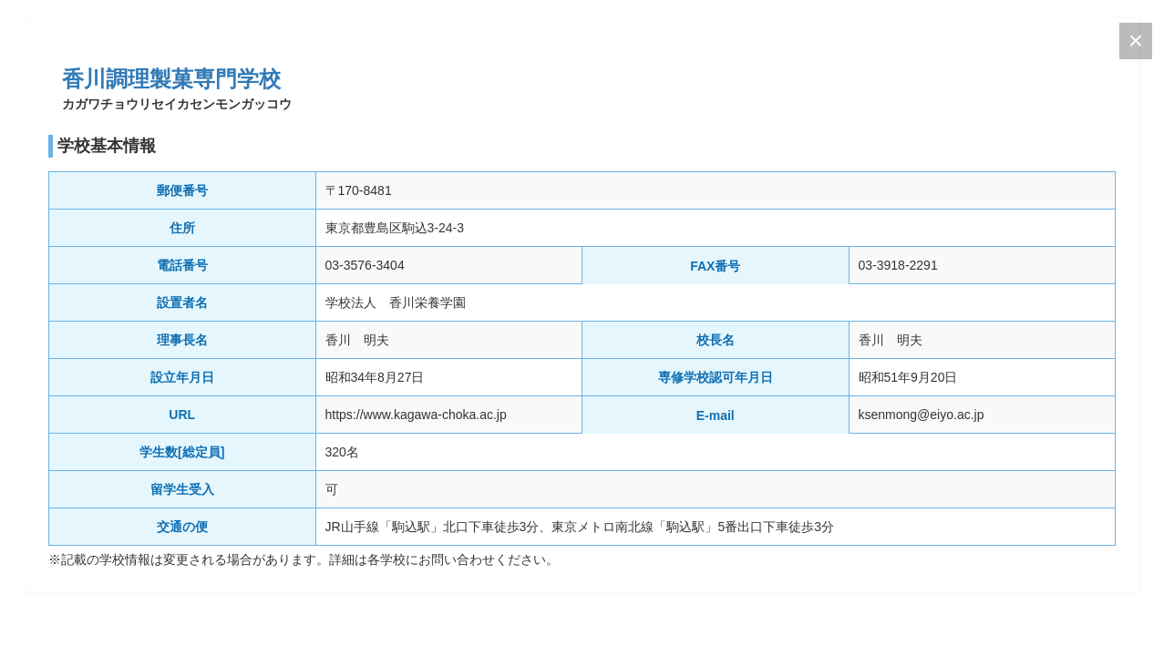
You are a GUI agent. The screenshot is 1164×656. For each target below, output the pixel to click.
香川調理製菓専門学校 (171, 79)
